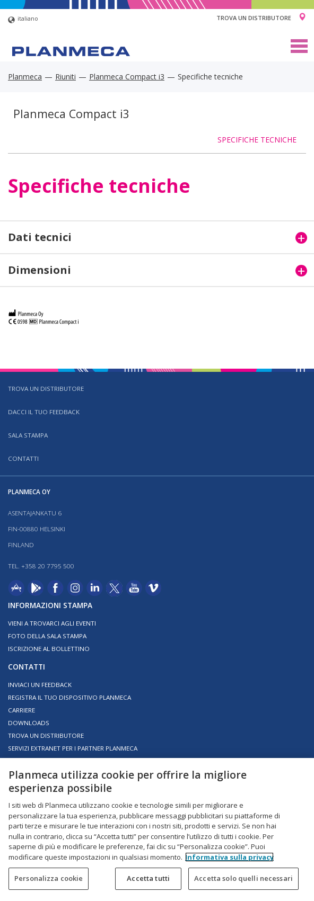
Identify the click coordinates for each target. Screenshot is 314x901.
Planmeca (25, 77)
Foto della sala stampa (47, 636)
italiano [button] (23, 19)
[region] (157, 829)
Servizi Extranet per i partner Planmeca (72, 748)
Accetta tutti (148, 878)
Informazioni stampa (50, 605)
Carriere (21, 710)
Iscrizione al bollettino (49, 649)
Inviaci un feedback (40, 685)
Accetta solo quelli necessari (243, 878)
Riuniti (65, 77)
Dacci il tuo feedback (44, 412)
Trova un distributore (253, 18)
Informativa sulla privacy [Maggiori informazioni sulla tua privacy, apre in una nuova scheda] (229, 857)
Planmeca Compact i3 (126, 77)
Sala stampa (28, 435)
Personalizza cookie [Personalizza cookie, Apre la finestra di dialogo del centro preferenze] (48, 878)
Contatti (23, 458)
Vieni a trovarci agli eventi (52, 623)
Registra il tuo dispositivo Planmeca (69, 697)
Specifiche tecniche (256, 140)
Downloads (28, 723)
